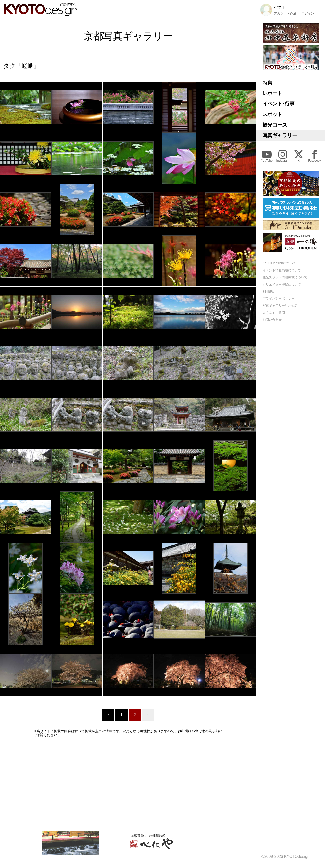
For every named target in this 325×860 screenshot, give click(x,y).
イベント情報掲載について (282, 270)
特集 (267, 82)
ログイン (307, 13)
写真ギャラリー (280, 135)
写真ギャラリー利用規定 (280, 305)
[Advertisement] (128, 783)
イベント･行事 (279, 103)
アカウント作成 (285, 13)
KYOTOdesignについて (279, 263)
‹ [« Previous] (108, 714)
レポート (272, 93)
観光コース (275, 125)
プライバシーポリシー (279, 298)
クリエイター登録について (282, 284)
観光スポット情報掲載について (285, 277)
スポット (272, 114)
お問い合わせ (272, 320)
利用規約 (269, 291)
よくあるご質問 (274, 313)
